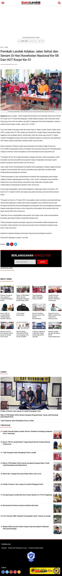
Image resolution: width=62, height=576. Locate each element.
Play (56, 571)
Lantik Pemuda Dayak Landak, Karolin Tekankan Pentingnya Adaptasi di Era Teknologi (54, 299)
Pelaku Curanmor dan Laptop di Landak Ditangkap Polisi (6, 297)
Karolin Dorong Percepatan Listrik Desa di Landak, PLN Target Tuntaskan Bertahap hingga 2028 (6, 337)
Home (1, 47)
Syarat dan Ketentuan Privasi (17, 548)
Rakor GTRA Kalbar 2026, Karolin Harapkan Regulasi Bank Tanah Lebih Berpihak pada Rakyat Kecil (22, 299)
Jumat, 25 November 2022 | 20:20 (8, 64)
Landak (6, 47)
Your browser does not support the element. (31, 41)
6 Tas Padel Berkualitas (20, 314)
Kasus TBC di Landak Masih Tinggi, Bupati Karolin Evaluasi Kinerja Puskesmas (6, 317)
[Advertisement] (31, 21)
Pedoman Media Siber (35, 548)
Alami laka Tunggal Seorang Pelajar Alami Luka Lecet (22, 474)
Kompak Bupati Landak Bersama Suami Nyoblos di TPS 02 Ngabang (27, 495)
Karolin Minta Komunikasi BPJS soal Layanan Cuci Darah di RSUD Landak (22, 335)
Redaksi (4, 548)
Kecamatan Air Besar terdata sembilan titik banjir (20, 505)
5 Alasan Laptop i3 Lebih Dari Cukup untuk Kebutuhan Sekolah (38, 334)
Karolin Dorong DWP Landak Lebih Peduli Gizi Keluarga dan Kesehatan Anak (54, 317)
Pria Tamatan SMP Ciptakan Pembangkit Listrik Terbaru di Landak (27, 516)
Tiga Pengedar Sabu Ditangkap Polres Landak (37, 297)
